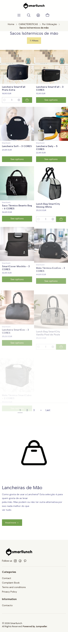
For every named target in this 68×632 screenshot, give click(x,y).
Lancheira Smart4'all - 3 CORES (50, 88)
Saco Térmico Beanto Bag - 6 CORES (17, 223)
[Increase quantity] (19, 100)
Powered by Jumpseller (35, 626)
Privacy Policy (9, 591)
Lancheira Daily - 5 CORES (47, 148)
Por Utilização (49, 24)
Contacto (7, 605)
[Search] (28, 15)
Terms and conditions (14, 587)
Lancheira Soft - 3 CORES (17, 146)
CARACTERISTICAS (28, 24)
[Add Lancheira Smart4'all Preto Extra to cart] (27, 100)
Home (11, 24)
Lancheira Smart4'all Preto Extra (13, 88)
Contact (6, 578)
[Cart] (47, 15)
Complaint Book (11, 582)
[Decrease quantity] (4, 100)
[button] (34, 40)
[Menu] (19, 15)
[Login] (38, 15)
